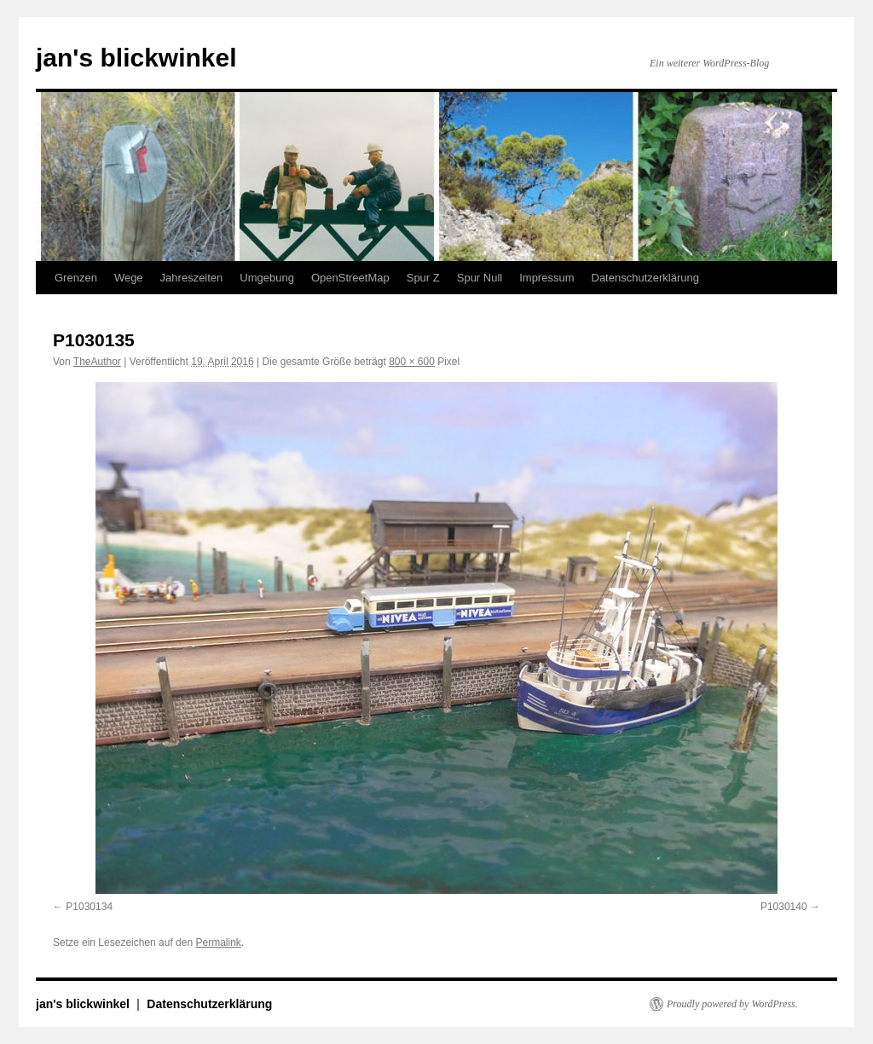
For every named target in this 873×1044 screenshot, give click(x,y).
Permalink (217, 942)
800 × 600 (412, 362)
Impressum (546, 277)
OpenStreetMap (350, 277)
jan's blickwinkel (136, 58)
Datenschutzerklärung (645, 277)
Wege (128, 277)
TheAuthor (97, 362)
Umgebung (267, 277)
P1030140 (783, 907)
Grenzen (76, 277)
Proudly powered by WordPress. (732, 1004)
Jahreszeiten (191, 277)
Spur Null (479, 277)
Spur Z (423, 277)
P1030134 (89, 907)
